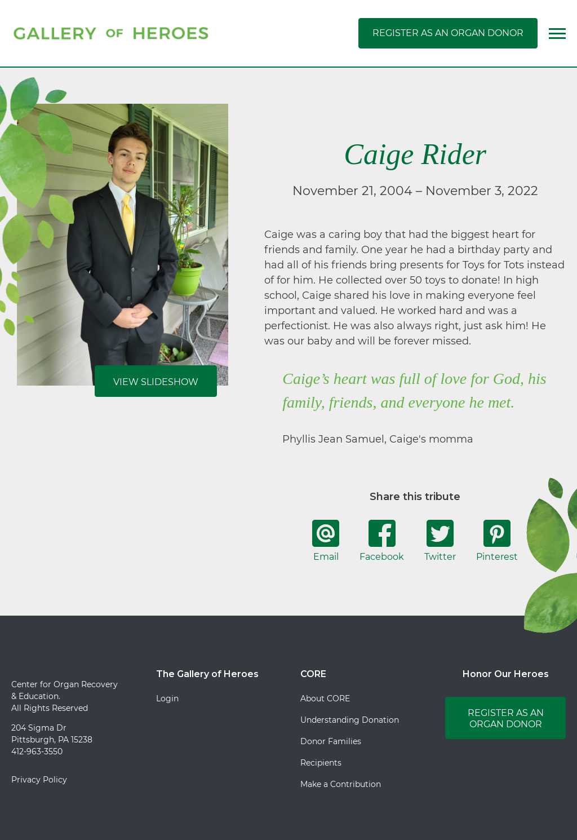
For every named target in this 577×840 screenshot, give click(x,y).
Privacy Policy (39, 780)
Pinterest (497, 541)
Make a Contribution (340, 784)
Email (325, 541)
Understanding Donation (349, 720)
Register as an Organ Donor (447, 33)
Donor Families (330, 741)
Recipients (320, 763)
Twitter (440, 541)
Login (167, 698)
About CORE (325, 698)
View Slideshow (155, 382)
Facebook (381, 541)
